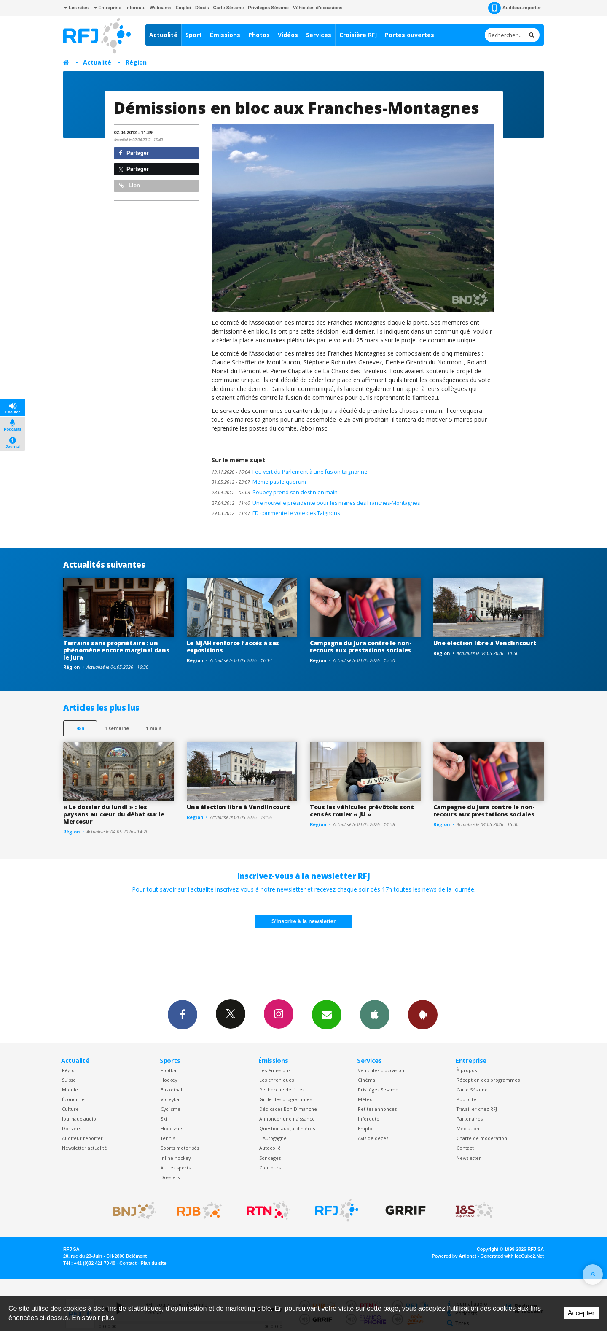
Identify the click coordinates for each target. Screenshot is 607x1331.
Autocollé (270, 1147)
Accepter (581, 1313)
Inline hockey (176, 1158)
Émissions (225, 35)
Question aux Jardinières (287, 1128)
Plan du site (153, 1263)
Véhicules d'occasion (381, 1070)
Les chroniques (276, 1080)
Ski (164, 1118)
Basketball (172, 1089)
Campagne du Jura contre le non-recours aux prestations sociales (360, 646)
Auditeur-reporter (514, 8)
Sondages (270, 1158)
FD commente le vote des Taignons (276, 513)
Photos (259, 35)
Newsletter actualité (84, 1147)
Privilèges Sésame (268, 7)
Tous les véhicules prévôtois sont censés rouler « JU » (362, 810)
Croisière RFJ (358, 35)
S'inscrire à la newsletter (303, 921)
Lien (129, 185)
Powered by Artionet (454, 1255)
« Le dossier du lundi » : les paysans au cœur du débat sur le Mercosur (113, 814)
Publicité (466, 1099)
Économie (73, 1099)
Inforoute (136, 7)
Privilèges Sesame (378, 1089)
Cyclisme (170, 1109)
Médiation (468, 1128)
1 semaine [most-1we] (117, 728)
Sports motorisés (180, 1147)
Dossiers (71, 1128)
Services (318, 35)
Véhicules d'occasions (318, 7)
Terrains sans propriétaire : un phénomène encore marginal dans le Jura (116, 650)
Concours (270, 1167)
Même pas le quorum (259, 481)
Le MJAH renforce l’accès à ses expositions (233, 646)
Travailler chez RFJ (477, 1109)
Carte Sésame (228, 7)
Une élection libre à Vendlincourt (485, 643)
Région (136, 62)
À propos (467, 1070)
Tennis (168, 1138)
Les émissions (274, 1070)
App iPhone (374, 1014)
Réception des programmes (488, 1080)
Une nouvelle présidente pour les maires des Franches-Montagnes (316, 503)
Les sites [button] (76, 7)
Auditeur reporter (82, 1138)
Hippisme (171, 1128)
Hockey (169, 1080)
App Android (423, 1014)
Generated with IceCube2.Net (512, 1255)
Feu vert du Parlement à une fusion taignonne (290, 471)
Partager (134, 153)
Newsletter (469, 1158)
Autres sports (176, 1167)
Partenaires (470, 1118)
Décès (202, 7)
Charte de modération (482, 1138)
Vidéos (288, 35)
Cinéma (366, 1080)
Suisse (69, 1080)
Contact (465, 1147)
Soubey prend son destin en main (275, 492)
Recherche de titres (281, 1089)
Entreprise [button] (107, 7)
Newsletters (326, 1014)
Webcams (160, 7)
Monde (70, 1089)
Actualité (163, 35)
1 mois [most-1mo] (153, 728)
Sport (193, 35)
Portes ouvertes (409, 35)
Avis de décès (373, 1138)
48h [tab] (80, 728)
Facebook (182, 1014)
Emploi (183, 7)
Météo (365, 1099)
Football (170, 1070)
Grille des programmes (285, 1099)
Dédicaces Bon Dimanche (288, 1109)
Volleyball (171, 1099)
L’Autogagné (273, 1138)
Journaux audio (79, 1118)
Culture (70, 1109)
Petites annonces (377, 1109)
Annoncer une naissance (287, 1118)
